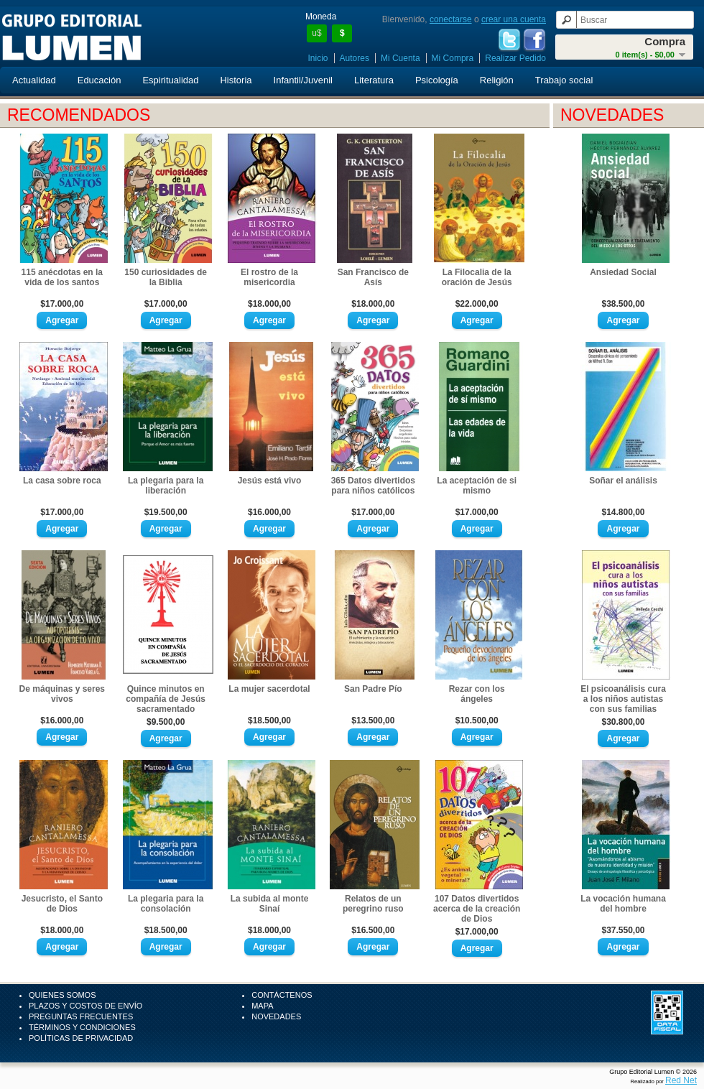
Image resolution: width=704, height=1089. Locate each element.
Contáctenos (281, 995)
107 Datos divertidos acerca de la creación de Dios (476, 909)
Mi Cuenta (400, 58)
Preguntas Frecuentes (81, 1016)
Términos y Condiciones (82, 1027)
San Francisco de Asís (373, 277)
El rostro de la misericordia (269, 277)
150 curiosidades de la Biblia (165, 277)
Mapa (262, 1005)
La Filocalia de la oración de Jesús (477, 277)
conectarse (451, 19)
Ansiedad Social (623, 272)
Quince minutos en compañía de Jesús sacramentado (165, 699)
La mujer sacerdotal (269, 689)
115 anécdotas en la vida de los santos (62, 277)
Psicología (436, 80)
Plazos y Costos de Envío (85, 1005)
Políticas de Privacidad (81, 1038)
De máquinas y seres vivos (62, 694)
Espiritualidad (170, 80)
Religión (497, 80)
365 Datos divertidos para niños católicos (373, 486)
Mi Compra (453, 58)
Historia (235, 80)
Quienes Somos (62, 995)
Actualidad (34, 80)
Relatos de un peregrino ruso (373, 904)
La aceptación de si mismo (477, 486)
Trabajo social (564, 80)
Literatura (374, 80)
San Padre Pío (373, 689)
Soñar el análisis (623, 481)
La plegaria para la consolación (165, 904)
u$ (316, 33)
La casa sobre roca (62, 481)
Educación (99, 80)
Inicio (318, 58)
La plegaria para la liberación (165, 486)
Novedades (276, 1016)
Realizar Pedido (515, 58)
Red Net (681, 1080)
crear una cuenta (513, 19)
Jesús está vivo (270, 481)
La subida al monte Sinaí (270, 904)
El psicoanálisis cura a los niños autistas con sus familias (623, 699)
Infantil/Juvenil (303, 80)
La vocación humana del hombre (623, 904)
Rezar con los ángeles (477, 694)
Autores (354, 58)
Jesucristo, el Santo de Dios (62, 904)
